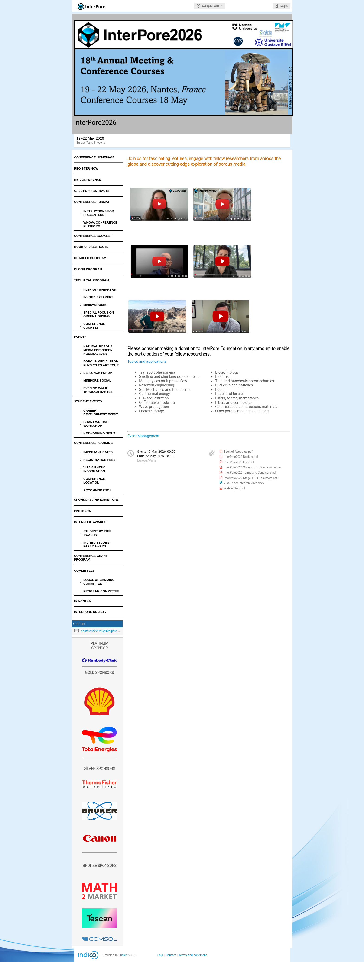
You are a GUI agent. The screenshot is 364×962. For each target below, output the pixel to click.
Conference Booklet (93, 235)
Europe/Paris (210, 6)
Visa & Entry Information (94, 469)
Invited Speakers (98, 297)
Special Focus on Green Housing (98, 314)
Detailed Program (90, 258)
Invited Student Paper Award (97, 544)
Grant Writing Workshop (96, 423)
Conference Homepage (94, 157)
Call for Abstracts (92, 190)
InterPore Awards (90, 522)
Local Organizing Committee (99, 581)
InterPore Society (90, 612)
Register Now (86, 168)
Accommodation (97, 490)
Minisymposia (94, 305)
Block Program (88, 269)
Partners (82, 511)
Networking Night (99, 433)
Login (284, 6)
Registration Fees (99, 460)
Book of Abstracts (91, 247)
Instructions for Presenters (98, 213)
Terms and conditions (193, 955)
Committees (84, 570)
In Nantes (82, 601)
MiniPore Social (97, 380)
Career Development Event (100, 412)
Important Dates (98, 452)
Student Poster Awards (97, 533)
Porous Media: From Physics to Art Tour (101, 363)
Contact (171, 955)
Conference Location (94, 480)
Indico (123, 955)
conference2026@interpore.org (101, 631)
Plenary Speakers (99, 289)
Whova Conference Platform (100, 224)
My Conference (87, 179)
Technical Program (91, 280)
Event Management (143, 435)
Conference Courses (94, 325)
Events (80, 337)
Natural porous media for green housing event (97, 350)
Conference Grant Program (90, 557)
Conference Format (92, 202)
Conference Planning (93, 443)
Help (160, 955)
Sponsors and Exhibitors (96, 499)
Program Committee (101, 591)
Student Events (88, 401)
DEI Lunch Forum (97, 373)
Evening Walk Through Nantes (98, 390)
